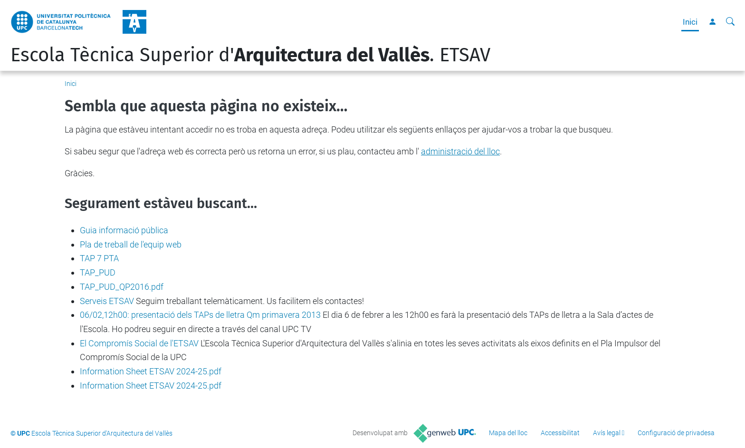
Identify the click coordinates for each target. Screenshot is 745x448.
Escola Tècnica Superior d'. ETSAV (250, 55)
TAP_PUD (97, 272)
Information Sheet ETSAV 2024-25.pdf (150, 371)
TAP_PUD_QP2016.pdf (121, 287)
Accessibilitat (560, 433)
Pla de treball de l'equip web (130, 244)
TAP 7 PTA (99, 258)
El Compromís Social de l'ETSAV (139, 343)
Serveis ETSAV (107, 301)
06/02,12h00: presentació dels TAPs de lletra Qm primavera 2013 (200, 315)
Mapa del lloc (508, 433)
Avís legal (607, 433)
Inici (690, 22)
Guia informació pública (124, 230)
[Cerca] (730, 22)
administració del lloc (460, 151)
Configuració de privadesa (676, 433)
